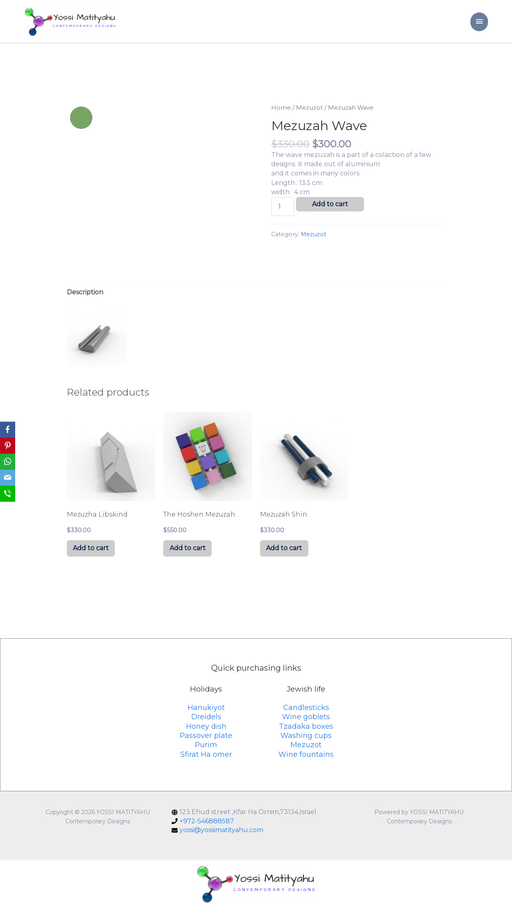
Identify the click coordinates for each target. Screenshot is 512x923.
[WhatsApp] (7, 462)
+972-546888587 (207, 836)
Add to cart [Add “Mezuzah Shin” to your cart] (288, 561)
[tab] (85, 302)
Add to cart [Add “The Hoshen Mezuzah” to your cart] (191, 561)
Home (281, 118)
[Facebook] (7, 430)
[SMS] (7, 494)
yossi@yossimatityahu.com (221, 845)
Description (85, 302)
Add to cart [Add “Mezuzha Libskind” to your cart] (95, 561)
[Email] (7, 478)
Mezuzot (309, 118)
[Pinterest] (7, 446)
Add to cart (330, 215)
